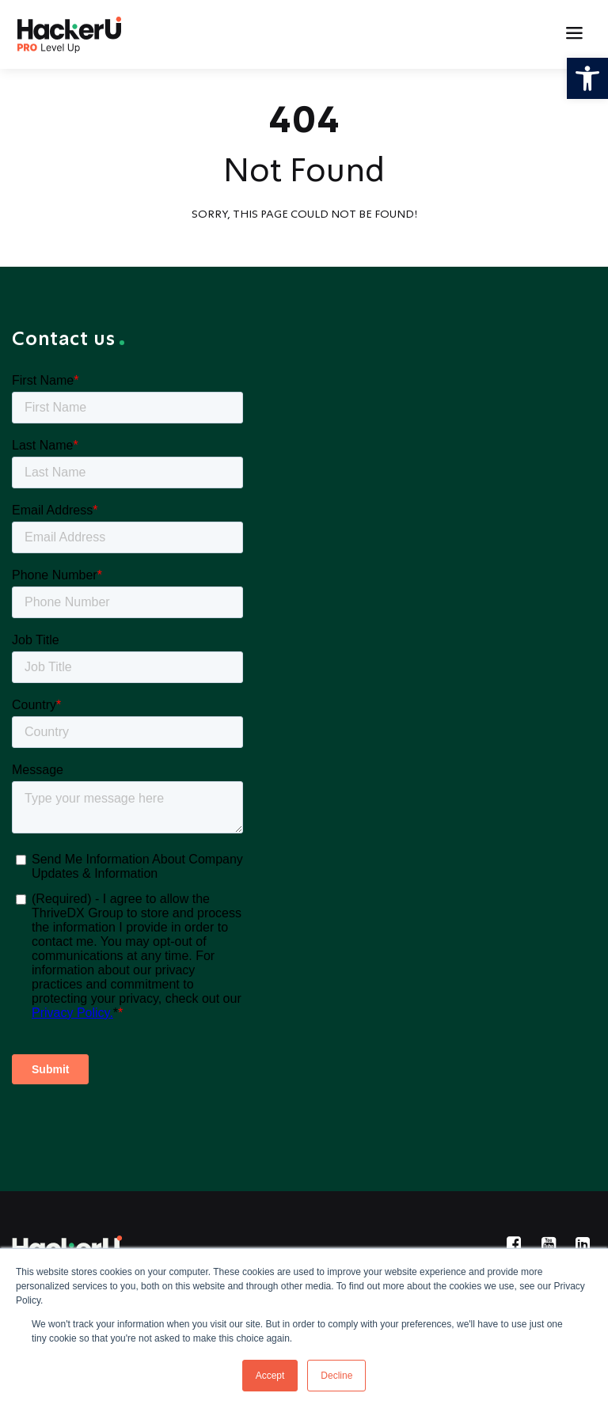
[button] (587, 78)
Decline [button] (336, 1375)
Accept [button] (270, 1375)
